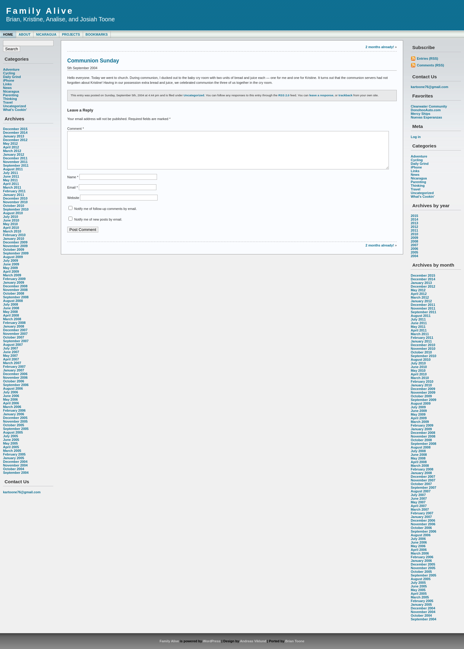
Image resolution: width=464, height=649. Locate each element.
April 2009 (11, 271)
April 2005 (11, 447)
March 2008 (12, 319)
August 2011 (13, 169)
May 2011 (10, 180)
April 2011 (11, 184)
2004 (414, 256)
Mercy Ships (420, 113)
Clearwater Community (429, 106)
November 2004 (15, 465)
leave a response (321, 95)
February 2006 (14, 410)
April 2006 (11, 403)
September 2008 (16, 297)
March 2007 (12, 363)
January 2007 (13, 370)
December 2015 (15, 129)
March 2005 (12, 450)
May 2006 (10, 399)
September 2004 (16, 472)
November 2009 (15, 246)
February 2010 (14, 235)
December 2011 (15, 158)
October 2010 (13, 205)
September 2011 (16, 165)
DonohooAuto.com (426, 110)
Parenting (10, 95)
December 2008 (15, 286)
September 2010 (16, 209)
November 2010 (15, 202)
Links (7, 84)
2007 (414, 245)
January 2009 (13, 282)
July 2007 (10, 348)
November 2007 (15, 333)
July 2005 (10, 436)
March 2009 (12, 275)
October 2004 (13, 469)
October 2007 (13, 337)
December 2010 (15, 198)
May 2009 (10, 268)
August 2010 (13, 213)
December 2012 (15, 140)
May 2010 (10, 224)
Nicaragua (46, 34)
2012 (414, 227)
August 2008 (13, 301)
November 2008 (15, 290)
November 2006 (15, 377)
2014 (414, 219)
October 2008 (13, 293)
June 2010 (11, 220)
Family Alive (40, 11)
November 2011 (15, 162)
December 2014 (15, 132)
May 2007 (10, 355)
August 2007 (13, 344)
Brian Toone (294, 641)
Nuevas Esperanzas (426, 117)
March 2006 (12, 407)
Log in (416, 137)
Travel (8, 102)
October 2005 (13, 425)
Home (8, 34)
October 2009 (13, 249)
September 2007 (16, 341)
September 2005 (16, 429)
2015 (414, 216)
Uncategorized (14, 106)
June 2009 (11, 264)
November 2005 (15, 421)
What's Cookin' (15, 110)
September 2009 (16, 253)
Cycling (9, 73)
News (7, 88)
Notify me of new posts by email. (98, 227)
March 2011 (12, 187)
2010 (414, 234)
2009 (414, 237)
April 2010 (11, 227)
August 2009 (13, 257)
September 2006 (16, 385)
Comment (75, 128)
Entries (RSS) (427, 58)
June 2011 (11, 176)
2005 (414, 252)
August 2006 (13, 388)
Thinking (10, 99)
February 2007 (14, 366)
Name (72, 184)
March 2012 (12, 151)
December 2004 (15, 461)
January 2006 (13, 414)
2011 (414, 230)
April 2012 (11, 147)
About (24, 34)
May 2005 (10, 443)
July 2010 (10, 216)
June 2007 (11, 352)
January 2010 (13, 238)
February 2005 (14, 454)
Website (73, 205)
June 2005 (11, 440)
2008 (414, 241)
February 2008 (14, 322)
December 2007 (15, 330)
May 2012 (10, 143)
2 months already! (379, 47)
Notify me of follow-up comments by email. (105, 216)
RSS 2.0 (284, 95)
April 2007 (11, 359)
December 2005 (15, 418)
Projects (71, 34)
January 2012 (13, 154)
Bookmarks (96, 34)
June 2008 (11, 308)
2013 (414, 223)
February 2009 (14, 279)
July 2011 (10, 173)
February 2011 (14, 191)
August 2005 (13, 432)
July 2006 (10, 392)
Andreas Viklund (253, 641)
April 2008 (11, 315)
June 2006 (11, 396)
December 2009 (15, 242)
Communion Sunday (93, 61)
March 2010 (12, 231)
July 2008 (10, 304)
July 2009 (10, 260)
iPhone (8, 80)
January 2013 (13, 136)
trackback (346, 95)
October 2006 (13, 381)
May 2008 (10, 312)
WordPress (212, 641)
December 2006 (15, 374)
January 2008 (13, 326)
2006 (414, 248)
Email (72, 195)
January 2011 (13, 195)
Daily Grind (12, 77)
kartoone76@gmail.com (21, 492)
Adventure (11, 69)
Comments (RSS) (430, 65)
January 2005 (13, 458)
